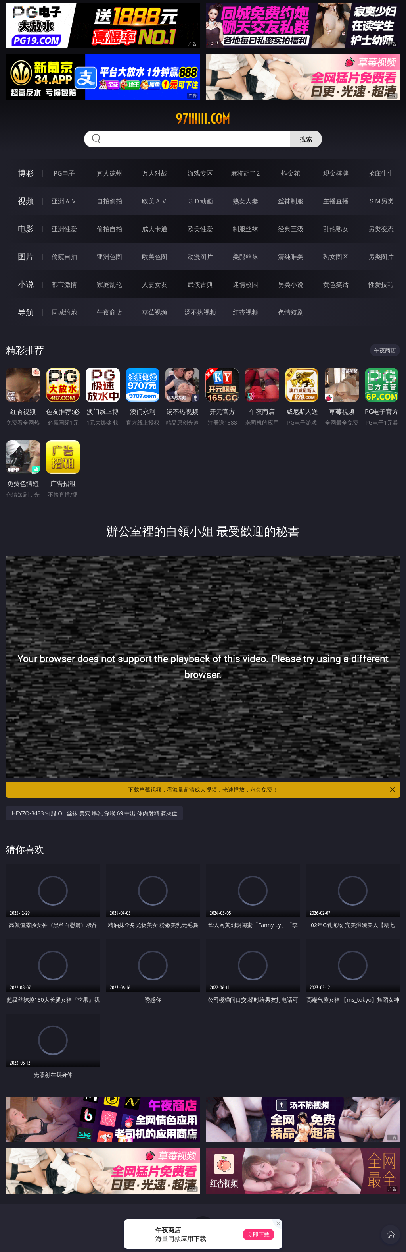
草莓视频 (154, 312)
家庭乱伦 (109, 284)
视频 (26, 200)
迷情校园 (245, 284)
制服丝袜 (245, 228)
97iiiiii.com (203, 119)
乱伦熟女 (336, 228)
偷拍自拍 (109, 228)
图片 (26, 256)
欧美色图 (154, 256)
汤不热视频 (200, 312)
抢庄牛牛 (381, 173)
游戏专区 (200, 173)
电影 (26, 228)
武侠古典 (200, 284)
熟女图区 (336, 256)
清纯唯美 (290, 256)
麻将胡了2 (245, 173)
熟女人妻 (245, 201)
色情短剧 (290, 312)
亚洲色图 (109, 256)
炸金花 (290, 173)
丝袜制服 (290, 201)
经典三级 (290, 228)
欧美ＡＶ (154, 201)
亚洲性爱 (64, 228)
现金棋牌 (336, 173)
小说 (26, 284)
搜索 (306, 139)
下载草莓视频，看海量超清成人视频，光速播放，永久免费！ (262, 789)
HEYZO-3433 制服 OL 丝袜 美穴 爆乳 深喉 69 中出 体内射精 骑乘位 (94, 813)
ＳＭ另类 (381, 201)
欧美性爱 (200, 228)
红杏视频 (245, 312)
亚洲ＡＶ (64, 201)
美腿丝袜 (245, 256)
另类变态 (381, 228)
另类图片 (381, 256)
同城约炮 (64, 312)
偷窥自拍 (64, 256)
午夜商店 (109, 312)
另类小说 (290, 284)
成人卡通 (154, 228)
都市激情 (64, 284)
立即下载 (258, 1234)
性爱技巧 (381, 284)
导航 (26, 312)
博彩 (26, 173)
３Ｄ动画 (200, 201)
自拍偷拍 (109, 201)
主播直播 (336, 201)
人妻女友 (154, 284)
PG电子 (64, 173)
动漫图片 (200, 256)
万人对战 (154, 173)
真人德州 (109, 173)
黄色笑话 (336, 284)
